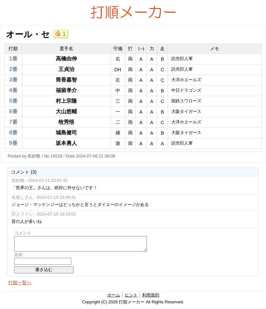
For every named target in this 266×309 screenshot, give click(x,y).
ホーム (113, 294)
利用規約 (150, 294)
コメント (22, 232)
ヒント (131, 294)
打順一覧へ (19, 282)
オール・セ (28, 34)
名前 (18, 254)
